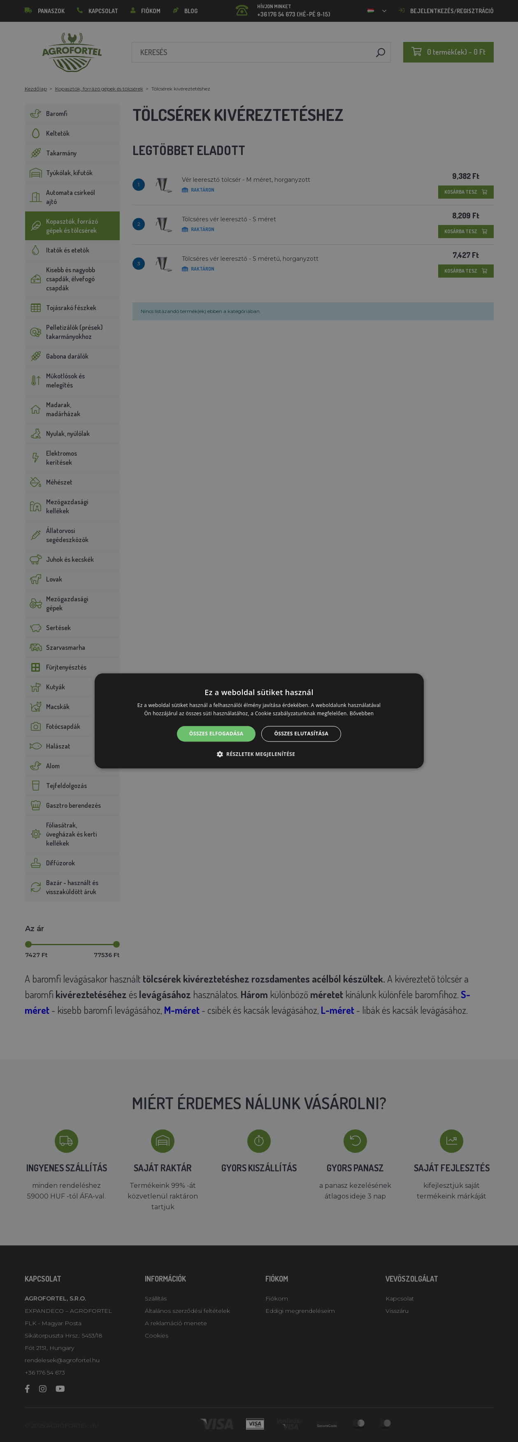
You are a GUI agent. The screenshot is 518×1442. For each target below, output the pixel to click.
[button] (259, 754)
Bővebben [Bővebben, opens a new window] (362, 713)
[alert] (259, 721)
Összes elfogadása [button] (216, 733)
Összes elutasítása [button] (301, 733)
